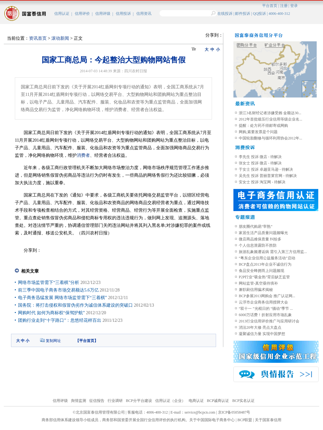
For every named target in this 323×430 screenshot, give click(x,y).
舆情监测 (78, 400)
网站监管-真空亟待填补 (258, 283)
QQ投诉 (259, 13)
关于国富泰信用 (268, 420)
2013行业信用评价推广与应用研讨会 (269, 321)
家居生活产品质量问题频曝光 (263, 233)
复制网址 (53, 341)
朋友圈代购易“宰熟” (256, 226)
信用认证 (61, 13)
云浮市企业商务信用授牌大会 (263, 302)
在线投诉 (224, 13)
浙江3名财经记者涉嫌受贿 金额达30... (270, 113)
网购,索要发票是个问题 (258, 132)
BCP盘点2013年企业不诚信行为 (265, 264)
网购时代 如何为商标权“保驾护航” (51, 312)
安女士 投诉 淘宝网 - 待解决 (262, 182)
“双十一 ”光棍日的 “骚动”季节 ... (266, 308)
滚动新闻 (60, 38)
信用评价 (82, 13)
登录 (294, 5)
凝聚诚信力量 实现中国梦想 (262, 334)
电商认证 (196, 400)
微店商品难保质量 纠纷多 (260, 239)
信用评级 (102, 13)
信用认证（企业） (170, 400)
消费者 (83, 155)
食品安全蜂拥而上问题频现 (261, 270)
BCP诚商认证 (218, 400)
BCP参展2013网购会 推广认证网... (267, 296)
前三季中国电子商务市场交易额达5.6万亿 (59, 290)
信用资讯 (143, 13)
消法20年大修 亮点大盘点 (260, 327)
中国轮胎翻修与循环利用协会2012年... (270, 138)
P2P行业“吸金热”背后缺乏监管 (264, 277)
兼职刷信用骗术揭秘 (256, 289)
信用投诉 (123, 13)
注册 (284, 5)
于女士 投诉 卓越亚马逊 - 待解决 (266, 169)
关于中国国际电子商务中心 (212, 420)
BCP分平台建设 (139, 400)
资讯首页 (38, 38)
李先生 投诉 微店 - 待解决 (260, 157)
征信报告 (96, 400)
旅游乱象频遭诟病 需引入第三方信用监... (273, 252)
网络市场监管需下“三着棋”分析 (48, 282)
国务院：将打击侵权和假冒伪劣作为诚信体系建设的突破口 (76, 305)
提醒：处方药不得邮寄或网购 (263, 125)
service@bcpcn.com (200, 412)
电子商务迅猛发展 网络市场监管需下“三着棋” (62, 297)
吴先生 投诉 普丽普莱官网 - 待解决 (268, 176)
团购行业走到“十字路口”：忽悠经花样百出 (59, 320)
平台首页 (269, 5)
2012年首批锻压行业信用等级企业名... (270, 119)
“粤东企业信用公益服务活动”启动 (267, 258)
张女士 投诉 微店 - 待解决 (260, 163)
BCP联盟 (245, 420)
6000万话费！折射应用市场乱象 (265, 315)
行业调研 (115, 400)
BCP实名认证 (243, 400)
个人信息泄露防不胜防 (258, 245)
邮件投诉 (242, 13)
